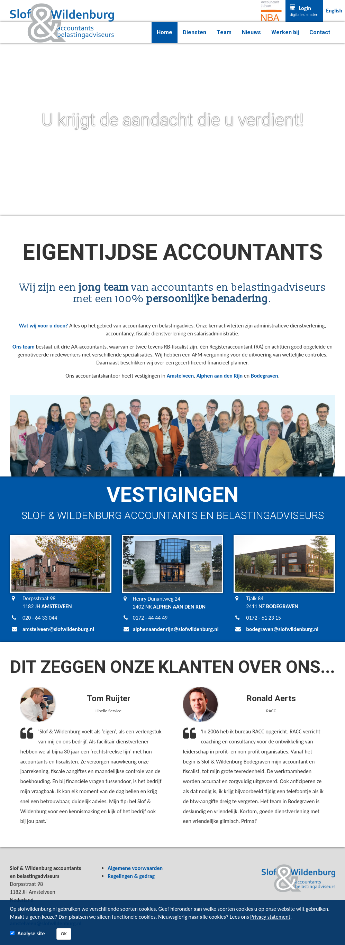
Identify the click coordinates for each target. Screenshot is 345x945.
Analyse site (31, 933)
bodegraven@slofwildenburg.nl (282, 629)
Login (304, 11)
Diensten (194, 32)
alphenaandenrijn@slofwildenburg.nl (176, 629)
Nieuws (251, 32)
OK (64, 934)
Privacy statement (270, 917)
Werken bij (285, 32)
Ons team (23, 346)
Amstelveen (180, 375)
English (334, 10)
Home (164, 32)
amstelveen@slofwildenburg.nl (58, 629)
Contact (319, 32)
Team (224, 32)
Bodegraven (264, 375)
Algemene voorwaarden (135, 868)
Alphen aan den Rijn (220, 375)
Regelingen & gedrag (131, 876)
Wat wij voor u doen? (43, 325)
